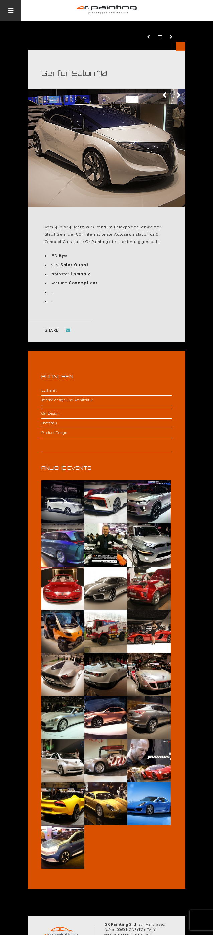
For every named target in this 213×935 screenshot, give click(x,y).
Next (178, 95)
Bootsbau (49, 423)
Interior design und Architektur (67, 400)
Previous (165, 95)
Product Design (54, 433)
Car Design (50, 413)
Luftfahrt (49, 390)
